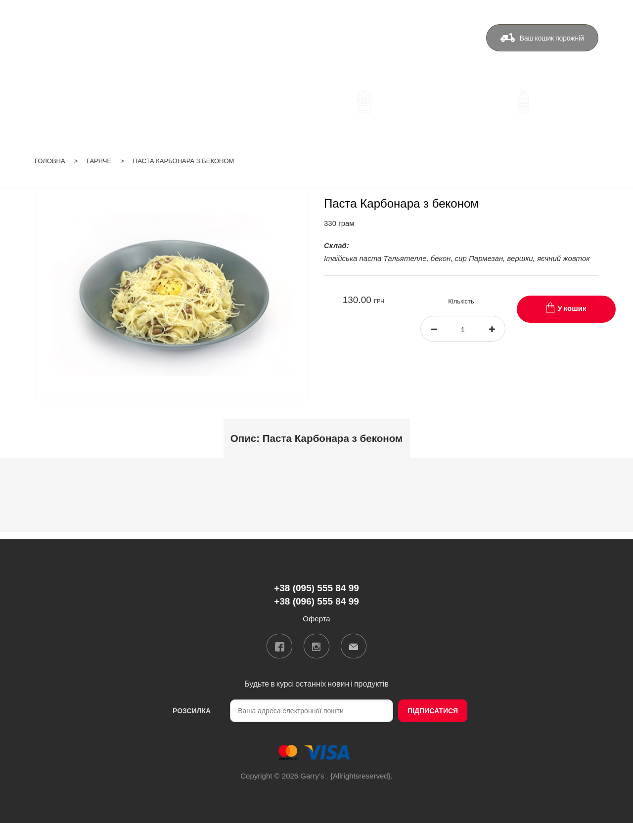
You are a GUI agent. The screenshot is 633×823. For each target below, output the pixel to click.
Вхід (591, 11)
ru (568, 11)
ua (556, 11)
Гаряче (99, 159)
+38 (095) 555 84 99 (203, 44)
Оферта (439, 43)
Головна (50, 159)
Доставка (294, 43)
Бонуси (342, 43)
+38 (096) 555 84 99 (203, 58)
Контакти (390, 43)
